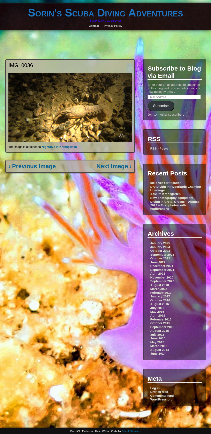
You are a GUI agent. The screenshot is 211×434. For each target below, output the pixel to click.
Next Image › (113, 166)
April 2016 (157, 315)
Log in (155, 388)
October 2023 (160, 250)
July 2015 (157, 334)
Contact (94, 25)
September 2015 (162, 327)
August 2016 (159, 304)
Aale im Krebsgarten (165, 194)
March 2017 (158, 288)
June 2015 (157, 338)
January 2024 (160, 247)
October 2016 (160, 300)
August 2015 (159, 330)
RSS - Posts (159, 148)
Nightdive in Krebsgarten (59, 147)
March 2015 (158, 346)
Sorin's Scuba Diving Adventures (105, 13)
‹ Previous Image (32, 166)
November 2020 (161, 277)
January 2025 (160, 243)
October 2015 (160, 323)
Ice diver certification (166, 183)
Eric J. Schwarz (131, 431)
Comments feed (162, 395)
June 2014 (157, 353)
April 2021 (157, 273)
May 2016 (157, 311)
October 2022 (160, 258)
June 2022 (157, 262)
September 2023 (162, 254)
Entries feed (159, 391)
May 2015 (157, 342)
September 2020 (162, 281)
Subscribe (161, 106)
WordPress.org (161, 399)
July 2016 (157, 308)
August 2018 (159, 285)
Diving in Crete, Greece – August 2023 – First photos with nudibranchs (174, 205)
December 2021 (161, 266)
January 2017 (160, 296)
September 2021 (162, 270)
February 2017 (161, 292)
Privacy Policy (113, 25)
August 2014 (159, 350)
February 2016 (161, 319)
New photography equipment (171, 198)
